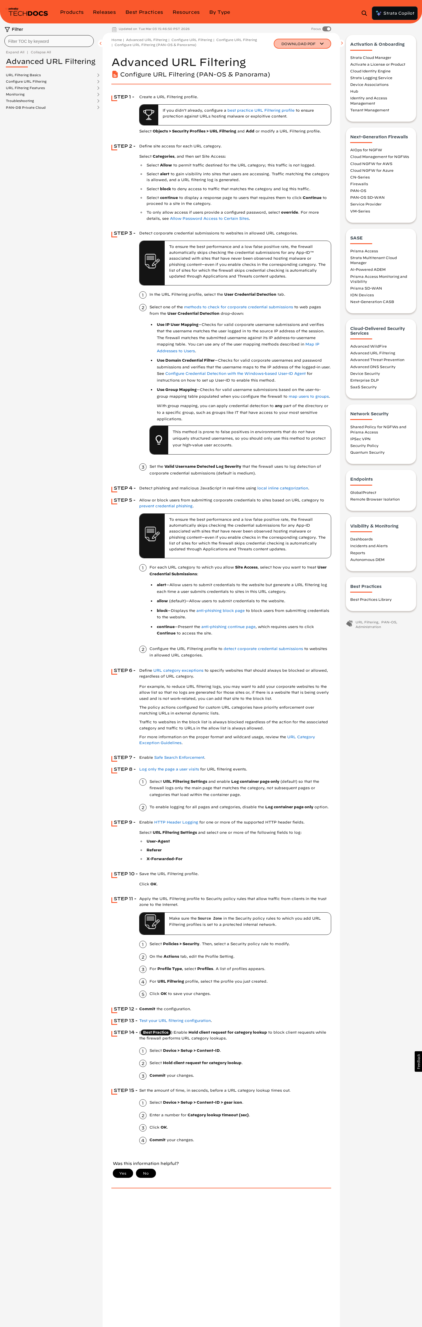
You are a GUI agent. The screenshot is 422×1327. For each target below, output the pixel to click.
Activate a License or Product (377, 64)
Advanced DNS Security (373, 367)
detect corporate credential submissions (263, 649)
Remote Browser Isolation (375, 499)
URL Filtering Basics (23, 75)
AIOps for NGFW (366, 150)
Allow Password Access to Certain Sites (209, 218)
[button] (418, 1061)
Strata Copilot (394, 13)
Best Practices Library (371, 600)
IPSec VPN (360, 439)
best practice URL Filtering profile (261, 110)
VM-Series (360, 211)
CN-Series (360, 177)
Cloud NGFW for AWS (371, 163)
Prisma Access (364, 251)
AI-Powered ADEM (368, 270)
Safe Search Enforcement (179, 757)
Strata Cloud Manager (370, 57)
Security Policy (364, 446)
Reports (357, 553)
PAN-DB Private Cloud (26, 107)
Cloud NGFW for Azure (372, 170)
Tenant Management (369, 110)
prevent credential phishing (166, 506)
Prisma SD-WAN (366, 288)
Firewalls (359, 184)
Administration (368, 627)
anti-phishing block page (220, 610)
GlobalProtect (363, 492)
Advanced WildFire (368, 346)
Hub (354, 91)
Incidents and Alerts (369, 546)
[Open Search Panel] (366, 13)
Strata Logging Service (371, 78)
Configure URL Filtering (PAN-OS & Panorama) (155, 45)
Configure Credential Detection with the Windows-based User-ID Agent (235, 373)
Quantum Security (367, 452)
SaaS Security (363, 387)
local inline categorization (282, 488)
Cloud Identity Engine (370, 71)
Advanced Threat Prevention (377, 360)
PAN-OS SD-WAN (367, 197)
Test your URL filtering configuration (175, 1020)
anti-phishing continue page (228, 627)
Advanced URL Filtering (146, 40)
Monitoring (15, 94)
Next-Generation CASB (372, 302)
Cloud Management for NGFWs (379, 157)
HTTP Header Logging (176, 822)
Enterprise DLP (364, 380)
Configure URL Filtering (26, 81)
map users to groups (309, 396)
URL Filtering (366, 622)
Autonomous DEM (367, 559)
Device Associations (369, 85)
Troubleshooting (20, 101)
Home (116, 40)
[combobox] (49, 41)
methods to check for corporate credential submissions (238, 307)
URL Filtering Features (25, 88)
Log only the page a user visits (169, 769)
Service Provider (366, 204)
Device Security (365, 373)
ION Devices (362, 295)
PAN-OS (358, 191)
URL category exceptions (178, 670)
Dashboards (361, 539)
